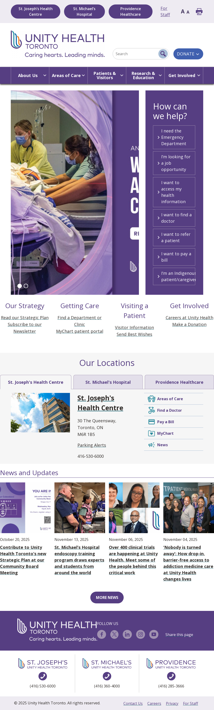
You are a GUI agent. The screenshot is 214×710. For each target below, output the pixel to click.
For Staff (190, 703)
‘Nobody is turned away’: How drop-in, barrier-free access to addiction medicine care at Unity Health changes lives (188, 532)
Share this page (179, 634)
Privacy (172, 703)
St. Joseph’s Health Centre (36, 11)
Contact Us (133, 703)
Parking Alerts (91, 445)
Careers (154, 703)
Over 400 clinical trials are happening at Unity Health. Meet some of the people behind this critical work (134, 528)
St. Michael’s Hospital (84, 11)
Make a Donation (189, 324)
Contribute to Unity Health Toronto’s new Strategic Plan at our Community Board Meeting (25, 528)
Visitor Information (134, 327)
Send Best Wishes (134, 334)
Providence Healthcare (130, 11)
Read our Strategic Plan (25, 317)
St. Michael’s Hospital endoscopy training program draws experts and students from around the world (79, 528)
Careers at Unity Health (189, 317)
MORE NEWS (107, 597)
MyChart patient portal (79, 331)
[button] (19, 286)
